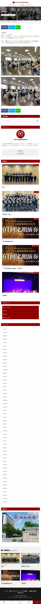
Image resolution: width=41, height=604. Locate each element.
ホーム (6, 591)
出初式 (3, 187)
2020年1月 (5, 491)
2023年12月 (5, 369)
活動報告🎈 (14, 21)
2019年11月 (5, 498)
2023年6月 (5, 379)
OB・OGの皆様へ (21, 4)
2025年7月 (5, 342)
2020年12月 (5, 464)
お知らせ (5, 310)
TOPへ (37, 602)
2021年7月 (5, 440)
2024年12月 (5, 352)
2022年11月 (5, 403)
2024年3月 (5, 359)
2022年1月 (5, 427)
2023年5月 (5, 383)
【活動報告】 (5, 295)
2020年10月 (5, 468)
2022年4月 (5, 417)
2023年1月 (5, 396)
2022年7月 (5, 410)
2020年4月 (5, 481)
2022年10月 (5, 407)
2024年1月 (5, 366)
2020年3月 (5, 485)
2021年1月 (5, 461)
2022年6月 (5, 413)
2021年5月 (5, 447)
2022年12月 (5, 400)
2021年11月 (5, 434)
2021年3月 (5, 454)
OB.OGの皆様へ (20, 602)
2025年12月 (5, 332)
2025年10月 (5, 335)
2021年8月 (5, 437)
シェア (12, 602)
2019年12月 (5, 495)
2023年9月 (5, 373)
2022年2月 (5, 424)
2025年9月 (5, 339)
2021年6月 (5, 444)
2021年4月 (5, 451)
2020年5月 (5, 478)
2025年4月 (5, 349)
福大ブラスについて (13, 4)
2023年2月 (5, 393)
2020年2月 (5, 488)
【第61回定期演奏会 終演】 (7, 241)
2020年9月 (5, 471)
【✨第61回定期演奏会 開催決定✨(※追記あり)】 (12, 268)
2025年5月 (5, 346)
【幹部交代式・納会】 (6, 214)
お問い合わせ (29, 4)
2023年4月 (5, 386)
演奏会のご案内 (35, 245)
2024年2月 (5, 362)
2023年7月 (5, 376)
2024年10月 (5, 356)
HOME (3, 21)
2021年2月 (5, 457)
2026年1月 (5, 329)
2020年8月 (5, 474)
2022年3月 (5, 420)
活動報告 (12, 14)
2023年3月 (5, 390)
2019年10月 (5, 501)
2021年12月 (5, 430)
